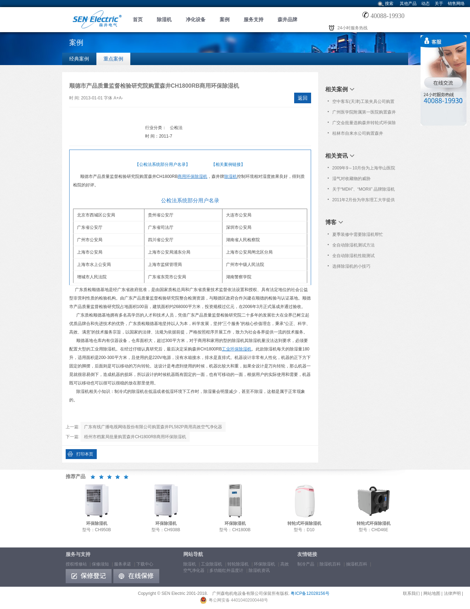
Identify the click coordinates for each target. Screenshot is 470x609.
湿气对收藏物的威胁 (351, 178)
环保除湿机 (264, 564)
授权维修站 (76, 564)
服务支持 (253, 19)
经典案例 (79, 59)
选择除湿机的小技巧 (351, 266)
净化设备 (196, 19)
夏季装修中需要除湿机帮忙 (357, 234)
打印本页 (84, 454)
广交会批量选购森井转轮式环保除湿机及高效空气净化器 (364, 124)
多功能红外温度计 (226, 570)
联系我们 (411, 593)
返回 (303, 98)
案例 (225, 19)
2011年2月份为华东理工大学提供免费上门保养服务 (363, 201)
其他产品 (408, 3)
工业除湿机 (211, 564)
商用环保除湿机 (192, 176)
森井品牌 (287, 19)
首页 (138, 19)
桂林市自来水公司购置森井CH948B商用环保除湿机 (357, 135)
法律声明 (452, 593)
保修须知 (100, 564)
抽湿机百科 (356, 564)
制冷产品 (305, 564)
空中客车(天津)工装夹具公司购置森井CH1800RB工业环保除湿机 (363, 103)
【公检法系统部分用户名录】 (162, 164)
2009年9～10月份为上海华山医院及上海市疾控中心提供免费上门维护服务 (364, 169)
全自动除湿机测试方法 (353, 245)
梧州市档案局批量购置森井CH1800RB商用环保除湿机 (135, 436)
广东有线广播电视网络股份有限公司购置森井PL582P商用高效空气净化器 (153, 426)
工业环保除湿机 (236, 349)
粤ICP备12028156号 (310, 593)
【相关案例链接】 (228, 164)
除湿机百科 (330, 564)
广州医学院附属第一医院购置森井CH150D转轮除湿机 (364, 113)
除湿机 (164, 19)
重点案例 (113, 59)
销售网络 (456, 3)
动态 (425, 3)
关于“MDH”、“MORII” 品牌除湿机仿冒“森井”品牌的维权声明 (363, 191)
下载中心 (144, 564)
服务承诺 (122, 564)
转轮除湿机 (238, 564)
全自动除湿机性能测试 (353, 255)
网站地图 (431, 593)
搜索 (389, 3)
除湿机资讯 (259, 570)
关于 (439, 3)
